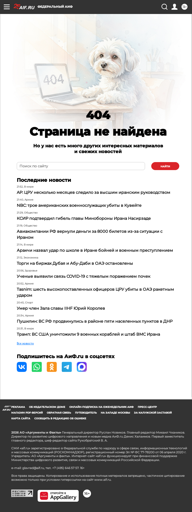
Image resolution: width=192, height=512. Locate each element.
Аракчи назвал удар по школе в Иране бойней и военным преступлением (95, 250)
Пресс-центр (147, 407)
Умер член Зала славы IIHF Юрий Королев (61, 308)
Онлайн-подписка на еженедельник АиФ (101, 407)
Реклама (18, 407)
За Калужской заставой (153, 412)
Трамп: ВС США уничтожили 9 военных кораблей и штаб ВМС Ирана (88, 334)
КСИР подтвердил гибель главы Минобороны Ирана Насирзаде (84, 218)
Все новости (25, 343)
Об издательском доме (47, 407)
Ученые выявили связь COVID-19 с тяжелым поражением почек (83, 276)
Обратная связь (59, 412)
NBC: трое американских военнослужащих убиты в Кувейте (79, 205)
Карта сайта (20, 418)
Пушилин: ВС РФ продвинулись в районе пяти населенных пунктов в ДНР (94, 321)
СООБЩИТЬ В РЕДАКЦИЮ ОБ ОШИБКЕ (60, 418)
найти (165, 166)
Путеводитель (86, 412)
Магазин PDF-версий (27, 412)
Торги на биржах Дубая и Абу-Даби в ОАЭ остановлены (75, 263)
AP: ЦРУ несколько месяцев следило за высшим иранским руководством (93, 192)
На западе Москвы (115, 412)
